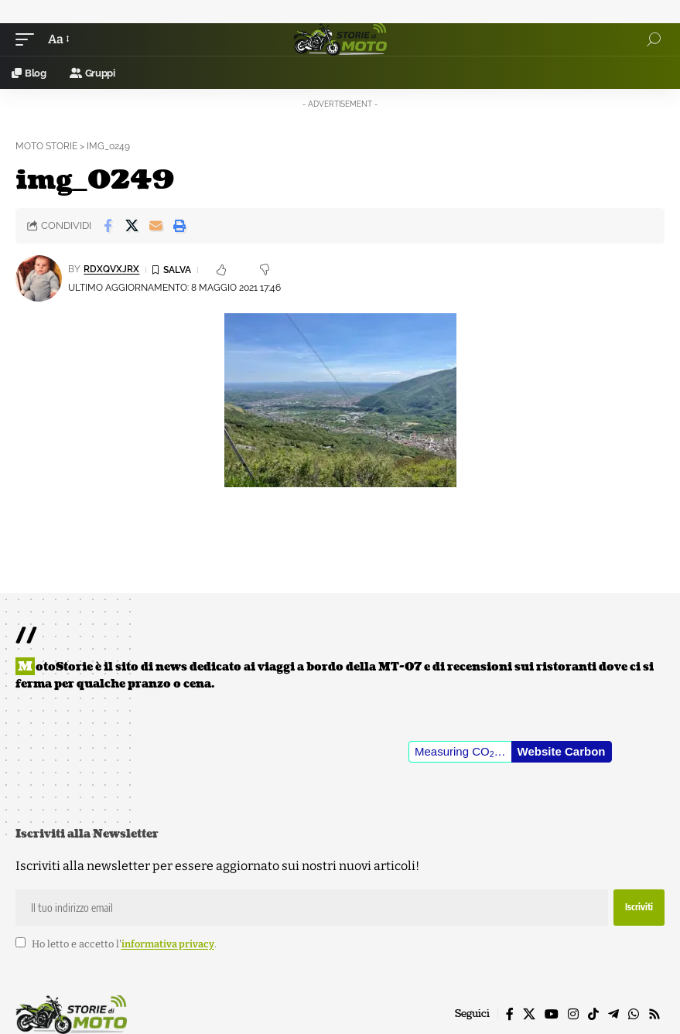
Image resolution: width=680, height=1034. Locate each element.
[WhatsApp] (633, 1014)
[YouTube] (551, 1014)
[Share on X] (131, 225)
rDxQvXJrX (111, 269)
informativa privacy (167, 944)
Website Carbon (562, 751)
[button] (28, 39)
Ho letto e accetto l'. (124, 944)
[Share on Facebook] (107, 225)
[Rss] (654, 1014)
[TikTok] (593, 1014)
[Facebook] (510, 1014)
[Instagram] (573, 1014)
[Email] (155, 225)
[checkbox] (20, 942)
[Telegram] (613, 1014)
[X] (529, 1014)
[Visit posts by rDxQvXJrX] (38, 278)
